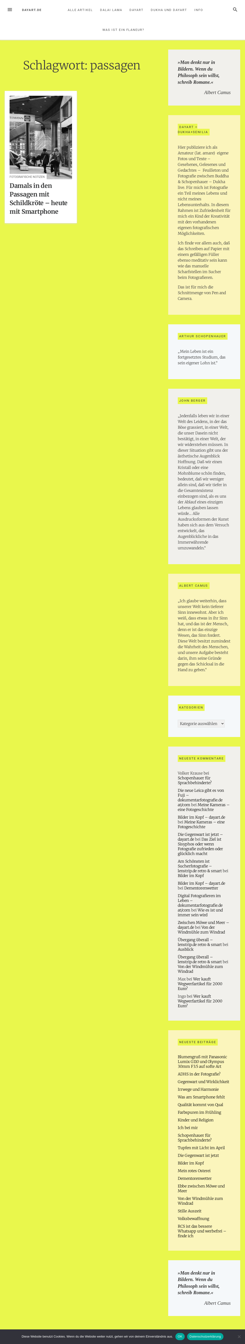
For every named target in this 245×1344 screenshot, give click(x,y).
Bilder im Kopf (191, 875)
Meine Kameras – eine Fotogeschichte (204, 807)
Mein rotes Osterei (194, 1170)
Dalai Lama (111, 10)
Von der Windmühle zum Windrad (201, 929)
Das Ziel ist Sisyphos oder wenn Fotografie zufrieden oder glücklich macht (200, 846)
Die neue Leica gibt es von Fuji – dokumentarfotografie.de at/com (201, 797)
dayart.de (32, 10)
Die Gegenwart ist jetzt (198, 1155)
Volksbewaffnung (193, 1218)
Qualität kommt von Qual (200, 1104)
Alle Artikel (80, 10)
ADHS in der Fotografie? (199, 1074)
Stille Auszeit (189, 1211)
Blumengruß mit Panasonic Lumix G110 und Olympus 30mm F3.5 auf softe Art (202, 1061)
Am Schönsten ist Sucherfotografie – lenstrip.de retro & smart (200, 866)
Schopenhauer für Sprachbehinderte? (195, 780)
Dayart (136, 10)
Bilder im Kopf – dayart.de (201, 817)
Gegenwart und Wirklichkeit (203, 1081)
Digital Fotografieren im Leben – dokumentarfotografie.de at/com (200, 902)
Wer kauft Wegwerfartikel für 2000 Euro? (200, 984)
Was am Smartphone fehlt (201, 1097)
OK (180, 1336)
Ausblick (186, 949)
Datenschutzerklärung (205, 1336)
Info (198, 10)
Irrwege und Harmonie (198, 1089)
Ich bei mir (188, 1127)
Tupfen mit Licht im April (201, 1147)
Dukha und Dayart (169, 10)
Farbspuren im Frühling (199, 1112)
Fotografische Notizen (27, 177)
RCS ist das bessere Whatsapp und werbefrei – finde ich (202, 1231)
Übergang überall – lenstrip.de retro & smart (200, 942)
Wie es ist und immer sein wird (200, 912)
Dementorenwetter (201, 888)
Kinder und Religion (195, 1120)
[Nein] (239, 1336)
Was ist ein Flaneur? (123, 30)
